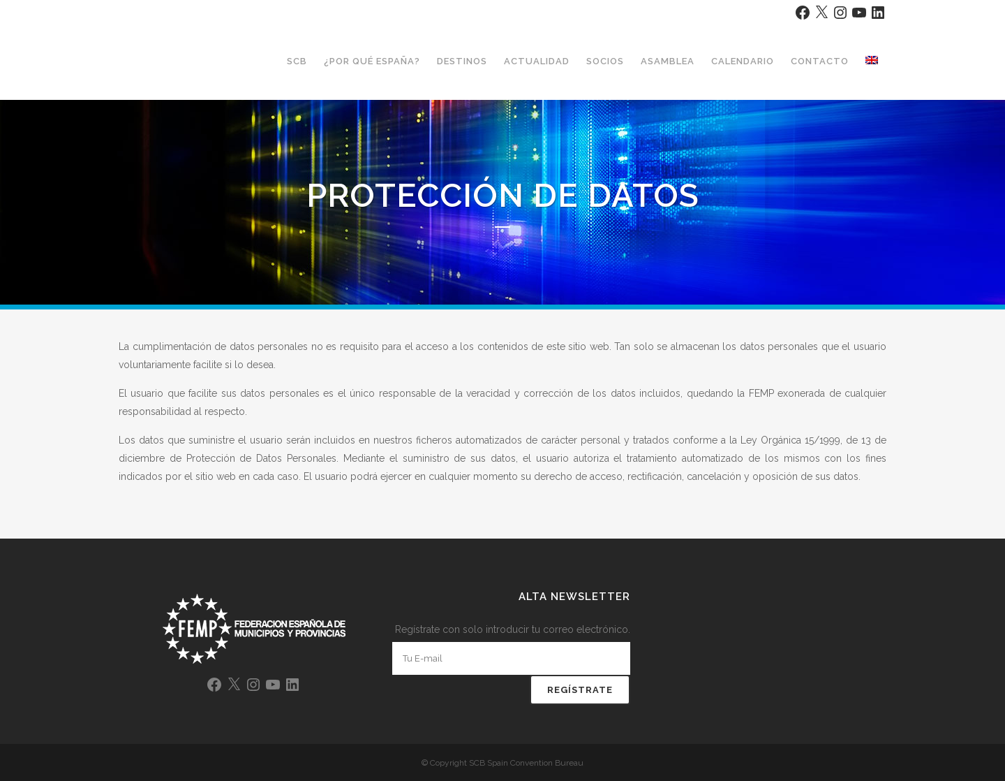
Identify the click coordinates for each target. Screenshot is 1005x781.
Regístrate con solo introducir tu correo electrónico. (512, 629)
